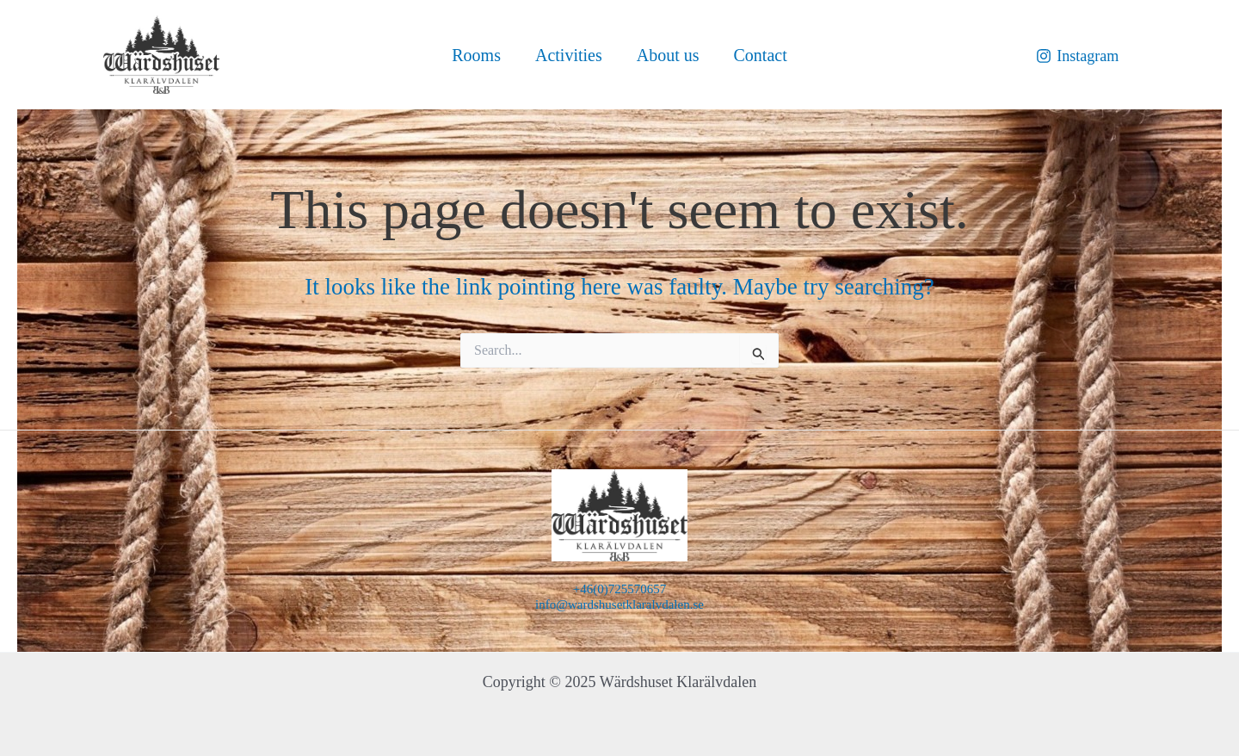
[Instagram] (1077, 56)
